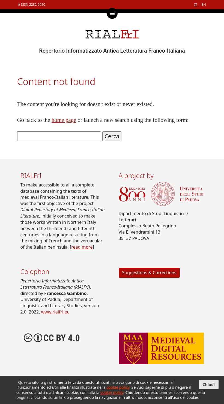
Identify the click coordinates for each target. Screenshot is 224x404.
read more (81, 247)
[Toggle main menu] (112, 13)
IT (195, 4)
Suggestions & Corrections (149, 273)
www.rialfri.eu (55, 312)
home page (64, 120)
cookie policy (118, 387)
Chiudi (209, 384)
